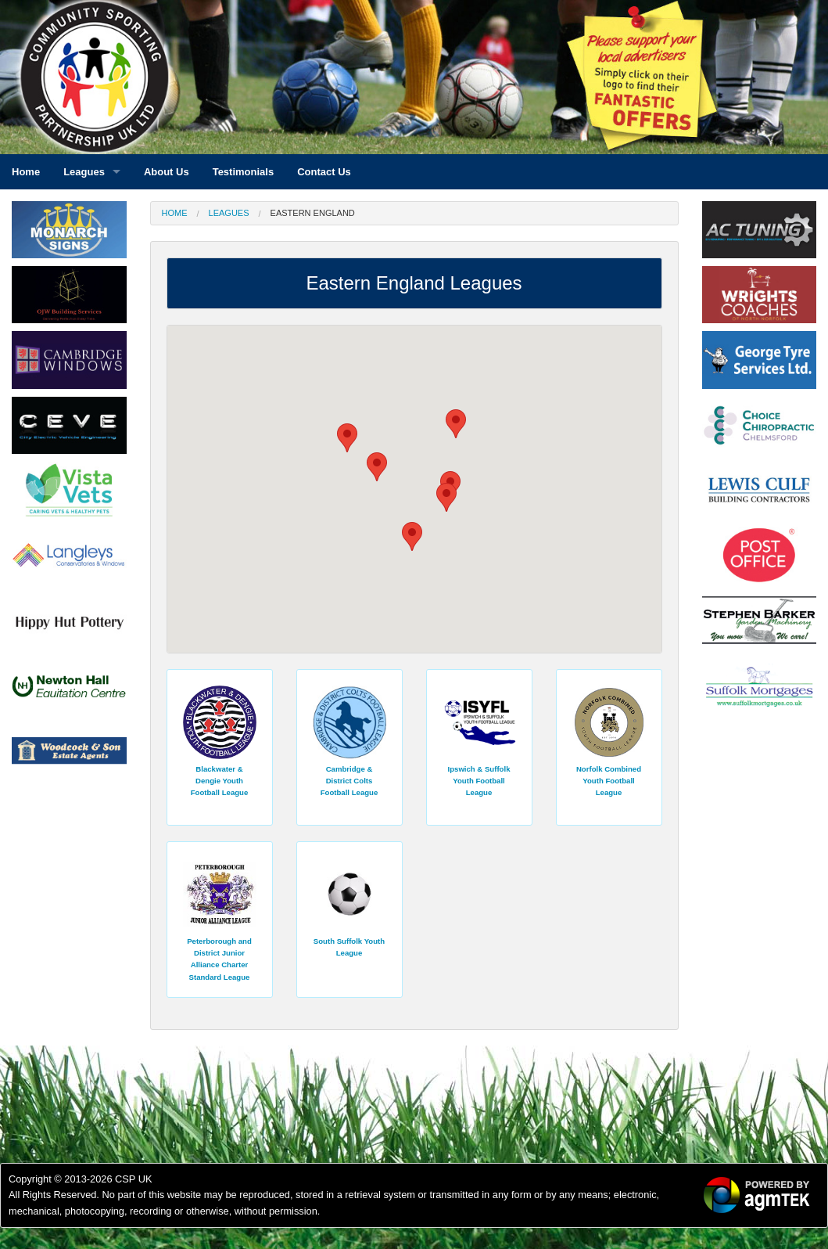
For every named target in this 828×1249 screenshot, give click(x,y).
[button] (377, 466)
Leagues (229, 213)
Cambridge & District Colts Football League (349, 781)
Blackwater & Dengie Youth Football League (220, 781)
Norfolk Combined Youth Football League (608, 781)
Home (175, 213)
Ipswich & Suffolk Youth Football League (479, 781)
